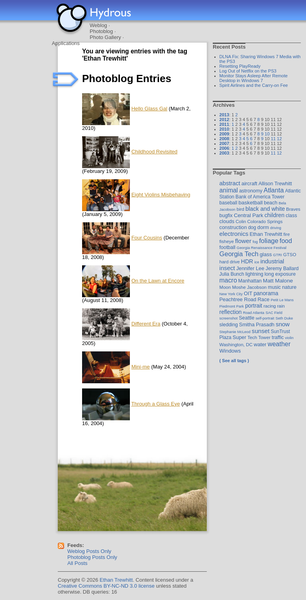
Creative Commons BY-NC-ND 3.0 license (106, 586)
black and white (265, 209)
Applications (66, 43)
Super (239, 337)
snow (283, 324)
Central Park (248, 215)
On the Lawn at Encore (157, 281)
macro (228, 280)
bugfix (226, 215)
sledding (229, 324)
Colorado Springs (265, 221)
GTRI (277, 255)
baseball (228, 203)
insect (227, 268)
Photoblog (101, 31)
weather (279, 343)
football (227, 247)
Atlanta (273, 190)
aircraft (249, 183)
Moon (225, 287)
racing (269, 306)
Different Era (146, 324)
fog (255, 241)
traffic (278, 337)
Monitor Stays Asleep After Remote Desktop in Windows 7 (254, 78)
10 (267, 133)
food (286, 240)
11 (273, 138)
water (260, 344)
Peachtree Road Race (245, 299)
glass (266, 254)
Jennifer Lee (250, 268)
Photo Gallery (105, 37)
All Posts (77, 563)
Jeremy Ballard (281, 268)
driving (275, 227)
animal (229, 190)
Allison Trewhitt (275, 183)
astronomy (250, 191)
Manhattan (250, 281)
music (274, 287)
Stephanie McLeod (235, 331)
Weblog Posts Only (89, 551)
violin (289, 337)
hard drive (230, 261)
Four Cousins (146, 238)
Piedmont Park (232, 306)
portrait (253, 305)
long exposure (280, 274)
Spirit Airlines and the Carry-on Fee (254, 85)
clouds (227, 221)
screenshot (229, 318)
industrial (272, 261)
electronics (234, 233)
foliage (268, 240)
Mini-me (140, 367)
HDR (247, 261)
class (291, 215)
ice (256, 262)
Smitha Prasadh (257, 324)
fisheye (227, 241)
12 (279, 138)
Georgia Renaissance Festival (261, 247)
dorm (263, 227)
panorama (265, 293)
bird (240, 209)
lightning (254, 274)
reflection (231, 312)
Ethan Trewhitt (265, 234)
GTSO (289, 254)
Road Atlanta (254, 312)
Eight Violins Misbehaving (160, 195)
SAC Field (273, 312)
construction (233, 227)
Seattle (247, 318)
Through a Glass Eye (155, 404)
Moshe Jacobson (249, 287)
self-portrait (264, 318)
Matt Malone (278, 281)
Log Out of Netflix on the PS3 (248, 71)
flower (243, 240)
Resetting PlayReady (240, 66)
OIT (248, 293)
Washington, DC (236, 344)
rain (281, 306)
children (274, 215)
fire (286, 234)
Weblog (98, 25)
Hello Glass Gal (149, 109)
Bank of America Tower (259, 197)
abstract (230, 183)
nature (289, 287)
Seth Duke (284, 318)
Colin (240, 221)
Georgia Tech (239, 254)
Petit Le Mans (282, 300)
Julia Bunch (232, 274)
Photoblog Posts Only (92, 557)
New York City (231, 294)
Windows (230, 351)
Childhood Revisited (154, 152)
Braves (293, 209)
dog (252, 227)
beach (270, 203)
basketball (250, 203)
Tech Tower (259, 337)
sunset (261, 330)
